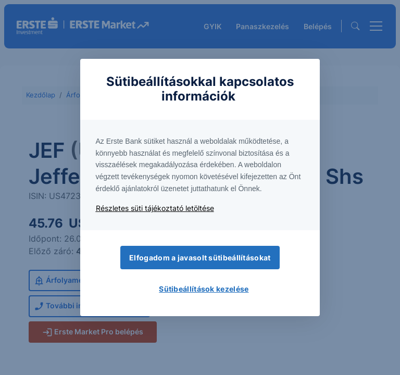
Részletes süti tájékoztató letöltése (155, 208)
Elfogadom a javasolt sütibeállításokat (199, 257)
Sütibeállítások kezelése (203, 288)
